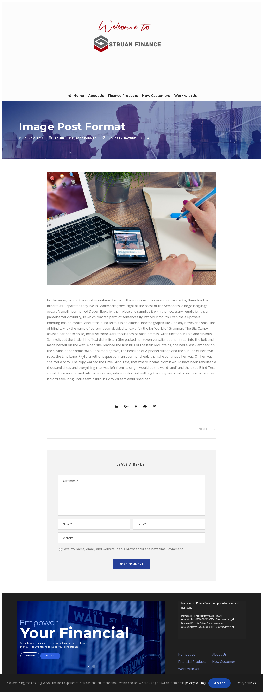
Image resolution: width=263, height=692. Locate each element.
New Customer (223, 661)
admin (59, 138)
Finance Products (123, 96)
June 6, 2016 (34, 138)
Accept (219, 683)
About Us (96, 96)
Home (76, 96)
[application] (212, 620)
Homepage (186, 654)
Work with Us (185, 96)
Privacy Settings (245, 683)
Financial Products (192, 661)
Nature (130, 138)
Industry (115, 138)
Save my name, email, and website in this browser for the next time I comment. (122, 549)
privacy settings (195, 683)
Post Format (85, 138)
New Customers (156, 96)
